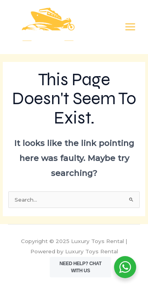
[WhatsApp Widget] (125, 267)
